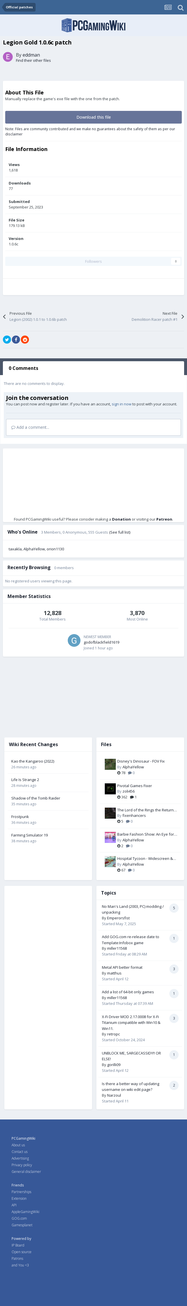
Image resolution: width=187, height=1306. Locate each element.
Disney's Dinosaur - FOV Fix (141, 761)
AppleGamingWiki (25, 1211)
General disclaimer (26, 1171)
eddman (31, 55)
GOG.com (19, 1218)
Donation (121, 519)
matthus (114, 973)
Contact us (20, 1151)
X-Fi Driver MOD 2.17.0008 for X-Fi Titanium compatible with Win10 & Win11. (131, 1022)
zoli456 (128, 791)
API (14, 1205)
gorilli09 (113, 1064)
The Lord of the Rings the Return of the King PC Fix (145, 810)
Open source (22, 1251)
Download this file (93, 117)
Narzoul (114, 1095)
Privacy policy (22, 1164)
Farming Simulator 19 (29, 835)
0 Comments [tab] (23, 368)
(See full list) (119, 532)
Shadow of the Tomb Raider (35, 798)
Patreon (164, 519)
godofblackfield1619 (101, 642)
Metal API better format (122, 967)
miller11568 (117, 948)
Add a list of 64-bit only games (128, 991)
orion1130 (55, 549)
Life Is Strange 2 (25, 779)
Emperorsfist (118, 918)
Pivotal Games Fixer (134, 785)
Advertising (20, 1158)
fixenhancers (134, 815)
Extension (19, 1198)
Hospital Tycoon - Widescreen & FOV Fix (145, 859)
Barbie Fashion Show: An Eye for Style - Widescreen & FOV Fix (145, 834)
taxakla (15, 549)
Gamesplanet (22, 1225)
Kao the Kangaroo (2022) (32, 761)
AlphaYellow (34, 549)
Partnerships (21, 1191)
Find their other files (33, 60)
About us (18, 1145)
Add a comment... (30, 427)
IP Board (18, 1245)
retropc (113, 1034)
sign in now (121, 404)
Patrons (17, 1258)
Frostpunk (20, 816)
